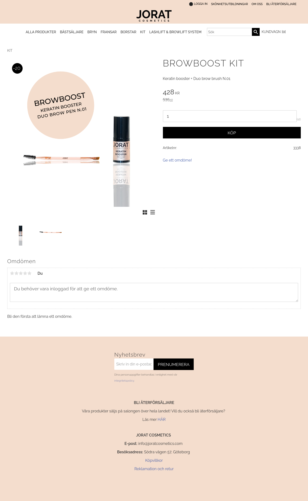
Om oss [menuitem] (257, 4)
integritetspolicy (124, 380)
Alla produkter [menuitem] (41, 32)
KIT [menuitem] (142, 32)
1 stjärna (12, 273)
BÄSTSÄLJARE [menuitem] (71, 32)
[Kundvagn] (273, 32)
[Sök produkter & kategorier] (229, 32)
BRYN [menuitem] (92, 32)
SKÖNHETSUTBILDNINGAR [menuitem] (229, 4)
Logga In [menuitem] (200, 4)
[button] (145, 212)
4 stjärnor (25, 273)
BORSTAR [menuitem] (128, 32)
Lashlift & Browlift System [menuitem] (175, 32)
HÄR (162, 419)
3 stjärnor (21, 273)
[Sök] (256, 32)
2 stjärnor (16, 273)
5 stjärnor (29, 273)
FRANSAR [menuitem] (108, 32)
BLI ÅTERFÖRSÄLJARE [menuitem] (281, 4)
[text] (232, 92)
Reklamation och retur (153, 469)
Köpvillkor (154, 460)
